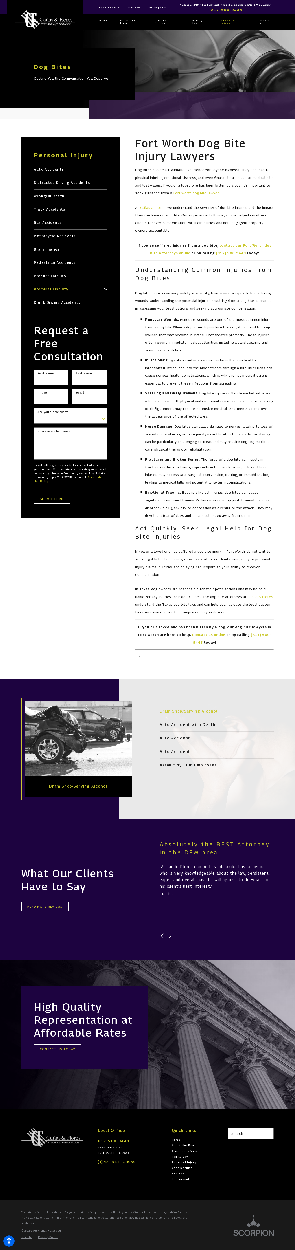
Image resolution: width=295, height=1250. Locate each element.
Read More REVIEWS (45, 906)
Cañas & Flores (153, 207)
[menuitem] (106, 21)
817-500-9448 (227, 10)
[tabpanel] (72, 749)
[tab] (105, 289)
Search (237, 1133)
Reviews (134, 7)
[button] (9, 1241)
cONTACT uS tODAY (64, 1049)
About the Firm (183, 1145)
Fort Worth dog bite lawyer (196, 193)
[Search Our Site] (268, 1133)
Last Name (84, 373)
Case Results (109, 7)
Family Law (180, 1156)
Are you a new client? (53, 412)
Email (80, 392)
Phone (42, 392)
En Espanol (157, 7)
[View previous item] (162, 935)
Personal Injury (184, 1162)
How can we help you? (53, 431)
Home (176, 1139)
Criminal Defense (185, 1151)
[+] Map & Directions (116, 1162)
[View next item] (170, 935)
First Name (45, 373)
